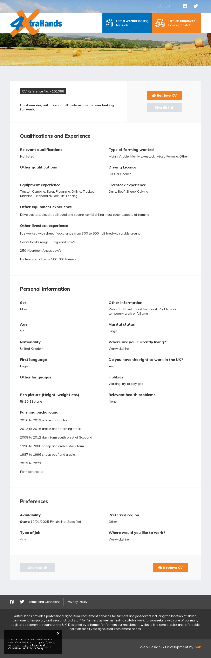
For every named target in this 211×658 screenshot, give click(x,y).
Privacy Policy (77, 602)
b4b (198, 647)
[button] (127, 23)
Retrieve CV (164, 95)
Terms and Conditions (44, 602)
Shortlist (164, 107)
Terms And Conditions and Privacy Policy (26, 647)
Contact (164, 6)
